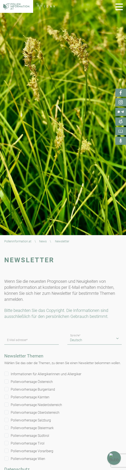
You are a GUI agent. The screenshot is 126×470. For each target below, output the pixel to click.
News (43, 241)
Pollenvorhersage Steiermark (32, 428)
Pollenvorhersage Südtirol (30, 436)
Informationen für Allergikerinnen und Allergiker (46, 374)
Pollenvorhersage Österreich (32, 382)
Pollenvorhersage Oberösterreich (35, 413)
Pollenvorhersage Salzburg (31, 420)
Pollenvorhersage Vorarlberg (32, 451)
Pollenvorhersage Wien (28, 459)
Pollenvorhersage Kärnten (30, 397)
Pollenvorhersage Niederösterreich (36, 405)
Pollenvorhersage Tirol (27, 443)
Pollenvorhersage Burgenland (33, 389)
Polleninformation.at (17, 241)
